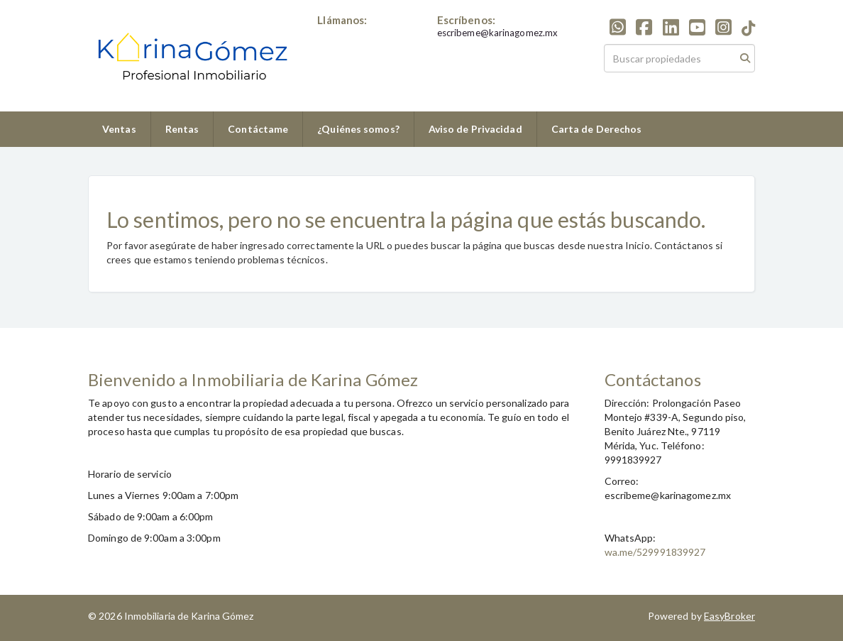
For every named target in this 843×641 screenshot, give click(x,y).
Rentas (182, 129)
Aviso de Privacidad (475, 129)
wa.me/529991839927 (655, 552)
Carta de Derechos (596, 129)
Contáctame (258, 129)
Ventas (119, 129)
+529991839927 (354, 32)
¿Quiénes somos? (358, 129)
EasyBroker (729, 616)
